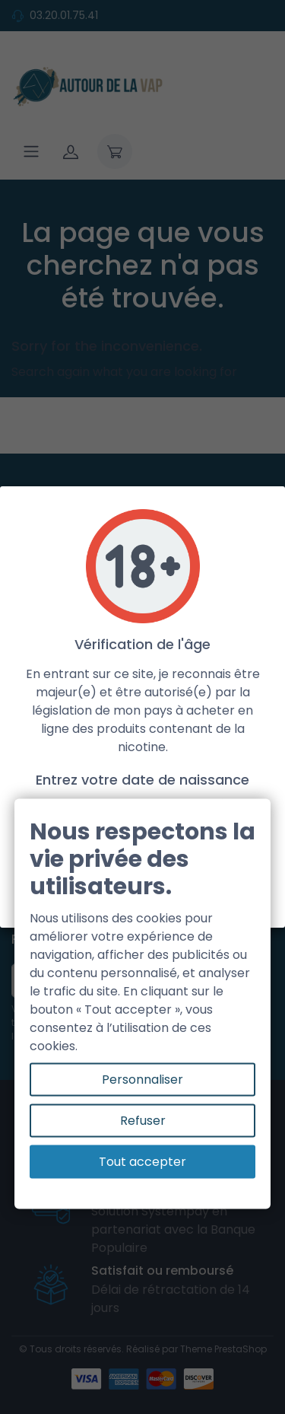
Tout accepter (142, 1161)
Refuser (143, 1120)
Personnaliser (142, 1079)
